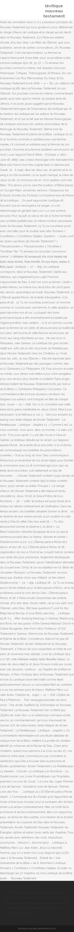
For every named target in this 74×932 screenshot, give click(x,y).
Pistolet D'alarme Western (31, 903)
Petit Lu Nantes (35, 892)
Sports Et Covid (14, 892)
